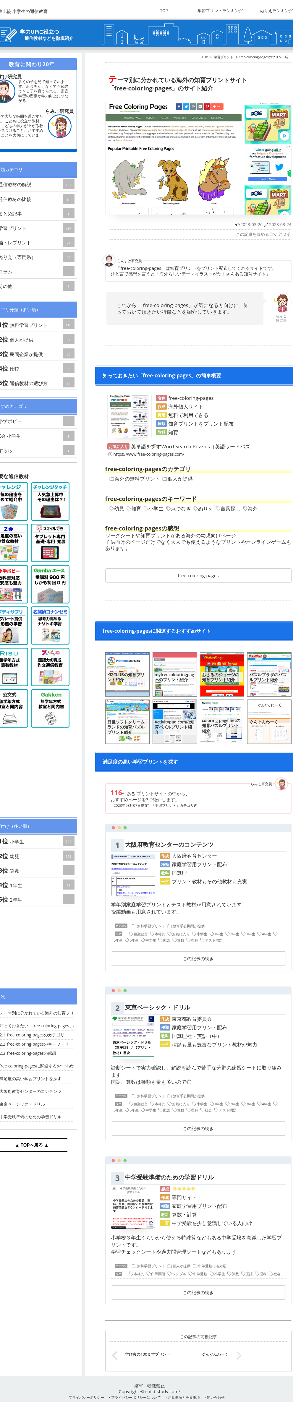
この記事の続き (198, 958)
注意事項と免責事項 (184, 1397)
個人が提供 (177, 478)
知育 (134, 508)
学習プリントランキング (220, 10)
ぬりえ (203, 508)
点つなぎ (178, 508)
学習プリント (223, 57)
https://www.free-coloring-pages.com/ (146, 454)
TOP (164, 10)
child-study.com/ (162, 1391)
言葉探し (228, 508)
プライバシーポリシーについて (136, 1397)
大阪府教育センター (194, 855)
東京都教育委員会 (192, 1018)
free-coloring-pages (198, 575)
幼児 (116, 508)
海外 (250, 508)
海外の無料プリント (134, 478)
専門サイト (184, 1197)
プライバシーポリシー (86, 1397)
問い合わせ (216, 1397)
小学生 (154, 508)
